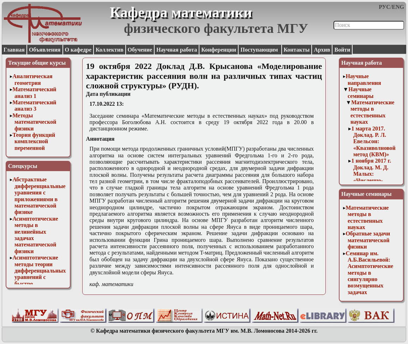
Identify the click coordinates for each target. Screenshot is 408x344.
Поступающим (259, 50)
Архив (322, 50)
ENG (398, 7)
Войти (342, 50)
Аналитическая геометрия (32, 79)
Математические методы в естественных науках (372, 112)
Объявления (45, 50)
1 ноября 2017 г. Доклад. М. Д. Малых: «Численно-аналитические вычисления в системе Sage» (371, 180)
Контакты (297, 50)
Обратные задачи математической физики (368, 240)
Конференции (218, 50)
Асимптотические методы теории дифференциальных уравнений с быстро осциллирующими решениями (39, 277)
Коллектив (110, 50)
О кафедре (78, 50)
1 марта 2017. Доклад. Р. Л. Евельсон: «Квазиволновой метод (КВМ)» (373, 142)
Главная (14, 50)
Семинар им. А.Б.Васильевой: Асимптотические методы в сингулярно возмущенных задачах (369, 272)
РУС (384, 7)
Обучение (140, 50)
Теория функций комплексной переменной (33, 141)
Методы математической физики (34, 122)
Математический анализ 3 (34, 105)
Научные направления (363, 79)
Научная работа (176, 50)
